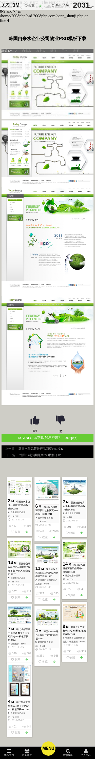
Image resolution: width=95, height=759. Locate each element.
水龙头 (40, 51)
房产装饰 (42, 518)
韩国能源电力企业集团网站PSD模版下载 (74, 506)
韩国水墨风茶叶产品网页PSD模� (41, 449)
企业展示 (15, 512)
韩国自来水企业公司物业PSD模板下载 (19, 505)
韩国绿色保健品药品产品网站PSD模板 (74, 568)
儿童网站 (78, 638)
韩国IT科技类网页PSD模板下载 (39, 455)
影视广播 (42, 642)
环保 (53, 51)
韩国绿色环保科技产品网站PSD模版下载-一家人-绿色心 (19, 567)
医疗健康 (69, 576)
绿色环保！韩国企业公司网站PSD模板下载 (46, 573)
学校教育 (69, 638)
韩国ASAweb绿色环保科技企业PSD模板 (47, 635)
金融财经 (51, 580)
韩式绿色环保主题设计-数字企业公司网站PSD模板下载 (19, 633)
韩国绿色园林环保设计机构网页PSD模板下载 (46, 510)
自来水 (26, 51)
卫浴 (65, 51)
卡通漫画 (73, 642)
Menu (48, 748)
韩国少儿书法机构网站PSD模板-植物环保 (74, 631)
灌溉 (76, 51)
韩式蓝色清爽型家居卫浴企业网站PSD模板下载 (19, 706)
